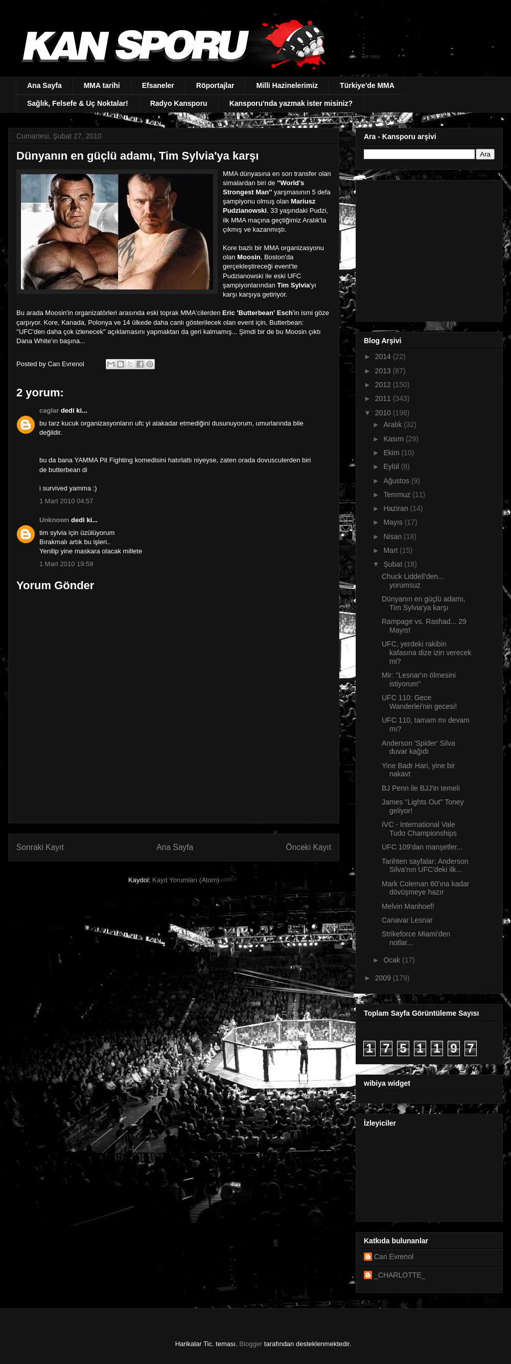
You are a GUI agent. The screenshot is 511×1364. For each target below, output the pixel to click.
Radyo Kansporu (178, 103)
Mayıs (393, 522)
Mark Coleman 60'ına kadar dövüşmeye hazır (426, 888)
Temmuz (397, 494)
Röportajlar (215, 85)
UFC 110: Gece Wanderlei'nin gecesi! (419, 702)
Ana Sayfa (44, 85)
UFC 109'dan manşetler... (422, 847)
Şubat (393, 564)
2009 (384, 978)
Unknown (54, 520)
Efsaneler (158, 85)
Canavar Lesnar (407, 920)
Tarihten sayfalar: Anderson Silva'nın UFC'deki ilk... (425, 865)
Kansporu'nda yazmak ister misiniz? (291, 103)
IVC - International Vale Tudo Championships (419, 828)
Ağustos (397, 481)
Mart (391, 550)
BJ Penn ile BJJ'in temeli (421, 788)
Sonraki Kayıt (40, 847)
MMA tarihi (102, 85)
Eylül (392, 466)
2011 (384, 398)
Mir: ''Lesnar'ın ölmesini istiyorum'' (419, 679)
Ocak (392, 960)
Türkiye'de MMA (367, 85)
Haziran (396, 508)
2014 (384, 356)
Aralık (393, 424)
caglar (49, 410)
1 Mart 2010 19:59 (66, 564)
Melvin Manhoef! (408, 906)
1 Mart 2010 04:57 (66, 501)
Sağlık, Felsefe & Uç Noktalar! (77, 103)
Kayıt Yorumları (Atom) (185, 880)
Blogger (250, 1344)
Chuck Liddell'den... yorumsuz (413, 580)
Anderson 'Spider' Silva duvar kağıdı (418, 747)
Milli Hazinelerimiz (287, 85)
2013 (384, 371)
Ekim (392, 453)
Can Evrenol (393, 1257)
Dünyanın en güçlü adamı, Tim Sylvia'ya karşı (423, 603)
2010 (384, 413)
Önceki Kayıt (308, 847)
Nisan (393, 536)
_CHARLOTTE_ (399, 1275)
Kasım (394, 439)
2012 (384, 385)
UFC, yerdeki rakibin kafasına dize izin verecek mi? (426, 652)
